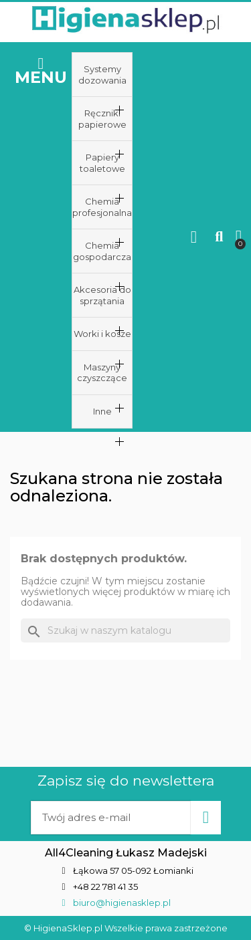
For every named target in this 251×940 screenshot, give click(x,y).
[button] (219, 237)
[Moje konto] (194, 237)
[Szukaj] (125, 630)
